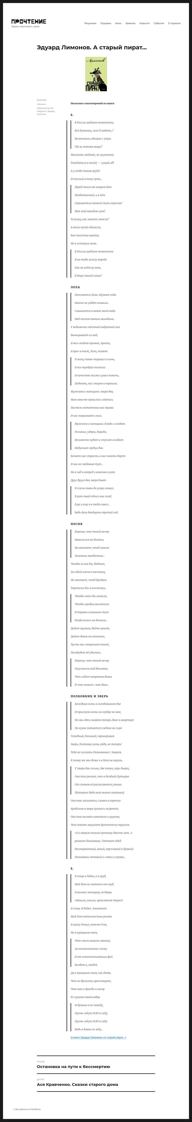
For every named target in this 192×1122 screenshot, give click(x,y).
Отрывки (105, 23)
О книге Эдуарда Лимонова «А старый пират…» (98, 1037)
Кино (118, 23)
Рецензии (90, 23)
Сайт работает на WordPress (27, 1109)
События (159, 23)
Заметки (130, 23)
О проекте (174, 23)
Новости (144, 23)
